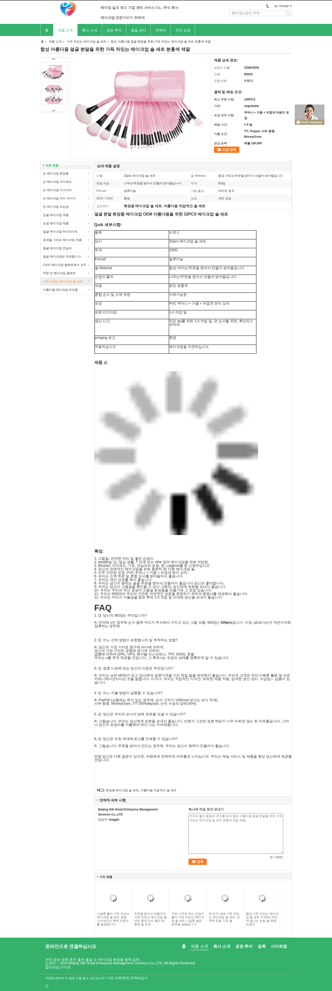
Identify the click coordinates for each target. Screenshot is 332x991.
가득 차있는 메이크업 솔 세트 (86, 41)
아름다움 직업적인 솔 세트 (158, 790)
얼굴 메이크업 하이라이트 (60, 231)
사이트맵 (279, 946)
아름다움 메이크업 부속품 (60, 290)
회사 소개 (89, 30)
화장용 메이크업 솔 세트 (122, 790)
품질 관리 (138, 30)
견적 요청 (182, 30)
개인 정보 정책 (56, 960)
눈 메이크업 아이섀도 (57, 182)
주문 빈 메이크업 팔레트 (59, 273)
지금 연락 (229, 150)
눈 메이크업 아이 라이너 (59, 198)
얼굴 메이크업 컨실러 (57, 248)
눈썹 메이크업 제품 (56, 223)
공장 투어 (114, 30)
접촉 (262, 946)
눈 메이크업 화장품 (56, 173)
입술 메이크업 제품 (56, 215)
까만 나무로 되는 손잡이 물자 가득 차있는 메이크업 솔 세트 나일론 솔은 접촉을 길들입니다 (187, 919)
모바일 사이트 (58, 967)
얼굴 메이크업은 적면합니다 (62, 256)
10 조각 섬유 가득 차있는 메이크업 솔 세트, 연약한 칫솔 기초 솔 (224, 917)
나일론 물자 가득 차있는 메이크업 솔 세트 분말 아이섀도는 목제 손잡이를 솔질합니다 (113, 919)
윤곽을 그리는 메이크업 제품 (62, 240)
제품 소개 (65, 30)
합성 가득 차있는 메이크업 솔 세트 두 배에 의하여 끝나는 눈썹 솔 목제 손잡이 (262, 919)
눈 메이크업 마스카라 (57, 190)
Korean (284, 6)
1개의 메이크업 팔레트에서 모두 (65, 265)
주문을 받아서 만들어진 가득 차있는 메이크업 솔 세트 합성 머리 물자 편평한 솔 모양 (150, 919)
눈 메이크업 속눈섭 (56, 206)
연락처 (160, 30)
